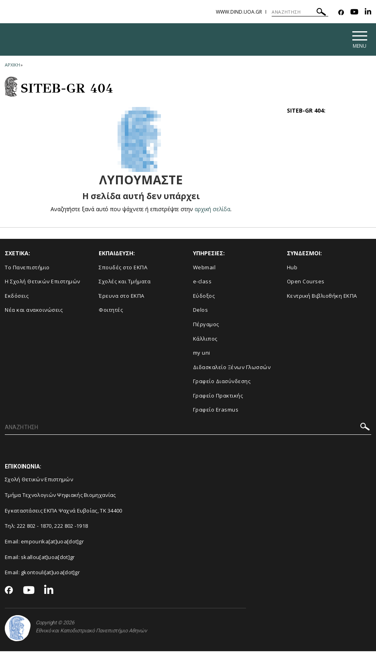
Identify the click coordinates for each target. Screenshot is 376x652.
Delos (200, 311)
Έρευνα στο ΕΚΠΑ (121, 296)
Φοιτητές (111, 311)
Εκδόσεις (16, 296)
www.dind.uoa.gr (239, 11)
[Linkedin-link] (368, 12)
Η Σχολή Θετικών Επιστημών (42, 282)
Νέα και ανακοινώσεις (34, 311)
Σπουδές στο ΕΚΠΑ (123, 268)
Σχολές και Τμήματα (124, 282)
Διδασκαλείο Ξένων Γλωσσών (232, 367)
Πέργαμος (206, 325)
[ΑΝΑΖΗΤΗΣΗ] (300, 12)
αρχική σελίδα (212, 210)
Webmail (204, 268)
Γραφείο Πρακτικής (218, 396)
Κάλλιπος (205, 339)
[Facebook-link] (341, 12)
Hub (292, 268)
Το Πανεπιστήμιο (27, 268)
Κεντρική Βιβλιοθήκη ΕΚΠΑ (322, 296)
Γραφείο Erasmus (216, 410)
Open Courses (306, 282)
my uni (201, 353)
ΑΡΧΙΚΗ (12, 66)
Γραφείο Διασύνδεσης (222, 382)
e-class (202, 282)
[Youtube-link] (354, 12)
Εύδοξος (204, 296)
